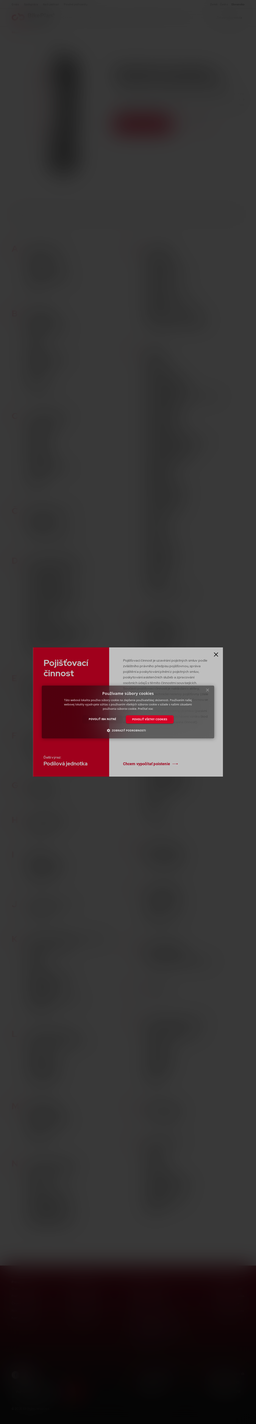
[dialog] (128, 712)
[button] (128, 730)
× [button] (208, 691)
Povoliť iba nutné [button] (102, 719)
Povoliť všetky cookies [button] (149, 719)
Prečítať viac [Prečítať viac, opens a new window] (145, 708)
